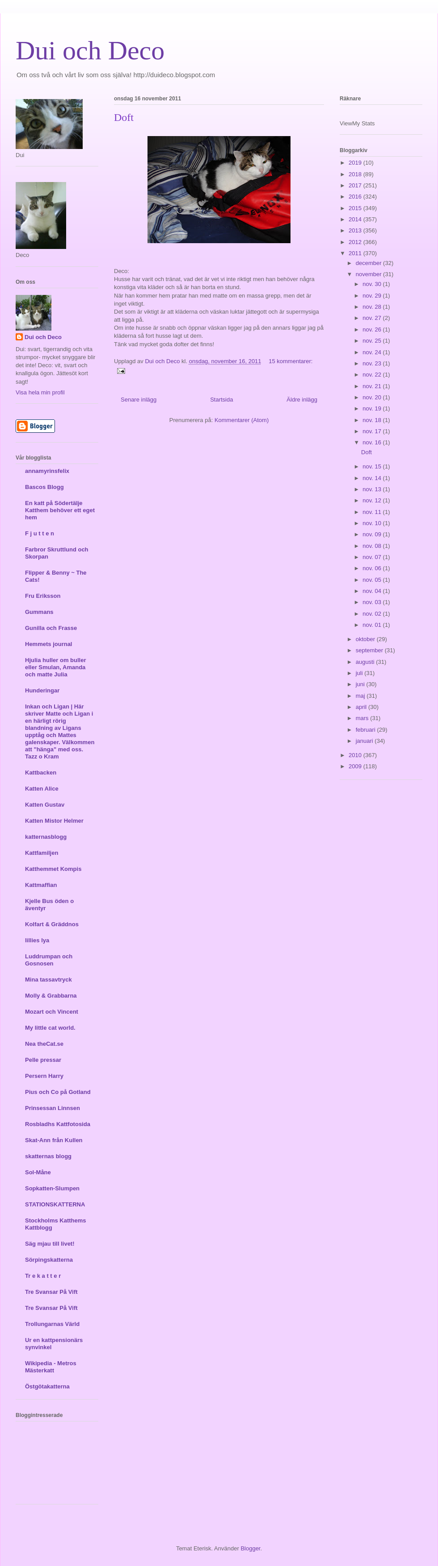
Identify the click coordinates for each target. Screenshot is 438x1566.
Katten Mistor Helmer (54, 820)
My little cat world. (50, 1027)
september (370, 650)
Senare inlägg (138, 399)
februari (366, 729)
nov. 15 (372, 466)
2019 (356, 162)
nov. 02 (372, 613)
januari (365, 740)
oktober (366, 639)
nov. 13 (372, 489)
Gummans (39, 612)
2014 (356, 219)
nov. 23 (372, 363)
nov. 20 (372, 397)
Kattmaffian (41, 885)
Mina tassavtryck (48, 979)
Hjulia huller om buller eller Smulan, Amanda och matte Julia (55, 667)
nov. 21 (372, 386)
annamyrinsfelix (47, 471)
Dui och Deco (90, 50)
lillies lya (37, 940)
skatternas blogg (48, 1156)
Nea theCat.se (44, 1043)
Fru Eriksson (42, 595)
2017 (356, 185)
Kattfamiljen (41, 852)
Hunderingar (42, 690)
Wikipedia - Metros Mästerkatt (50, 1367)
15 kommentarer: (290, 361)
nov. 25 (372, 340)
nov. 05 (372, 579)
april (362, 707)
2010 (356, 755)
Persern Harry (44, 1076)
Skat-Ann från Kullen (54, 1140)
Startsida (221, 399)
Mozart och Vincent (51, 1011)
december (369, 263)
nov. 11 (372, 512)
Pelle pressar (43, 1059)
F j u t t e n (39, 533)
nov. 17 (372, 431)
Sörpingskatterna (49, 1259)
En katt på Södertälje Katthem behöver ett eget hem (60, 510)
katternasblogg (46, 836)
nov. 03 (372, 602)
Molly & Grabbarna (51, 995)
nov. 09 (372, 534)
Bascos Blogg (44, 487)
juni (361, 684)
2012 (356, 242)
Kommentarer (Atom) (242, 420)
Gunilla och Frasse (51, 628)
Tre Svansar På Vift (51, 1291)
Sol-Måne (38, 1172)
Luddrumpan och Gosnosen (48, 960)
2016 (356, 196)
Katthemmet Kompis (53, 869)
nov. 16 (372, 442)
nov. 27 (372, 318)
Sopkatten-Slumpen (52, 1188)
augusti (366, 662)
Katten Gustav (44, 804)
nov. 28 (372, 306)
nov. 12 (372, 500)
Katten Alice (42, 788)
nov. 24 (372, 352)
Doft (124, 117)
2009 (356, 766)
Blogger (250, 1548)
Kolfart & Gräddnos (52, 924)
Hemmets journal (48, 644)
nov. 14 (372, 478)
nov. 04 (372, 591)
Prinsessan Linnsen (52, 1108)
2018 (356, 174)
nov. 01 (372, 624)
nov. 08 (372, 546)
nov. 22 (372, 374)
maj (361, 695)
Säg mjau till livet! (50, 1243)
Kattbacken (40, 772)
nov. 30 (372, 284)
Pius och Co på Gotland (58, 1092)
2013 (356, 230)
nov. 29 (372, 295)
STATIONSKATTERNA (55, 1204)
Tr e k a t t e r (43, 1275)
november (369, 274)
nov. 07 (372, 557)
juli (360, 673)
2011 (356, 253)
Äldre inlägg (301, 399)
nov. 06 (372, 568)
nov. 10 (372, 523)
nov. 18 (372, 420)
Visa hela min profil (40, 392)
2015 (356, 208)
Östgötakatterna (47, 1386)
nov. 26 (372, 329)
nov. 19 (372, 408)
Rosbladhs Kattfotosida (57, 1124)
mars (363, 718)
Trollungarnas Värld (52, 1324)
